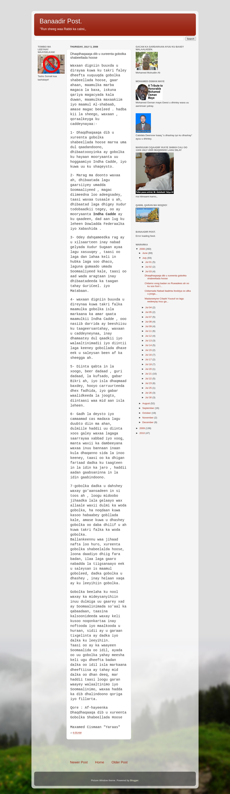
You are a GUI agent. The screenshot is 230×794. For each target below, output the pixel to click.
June (145, 253)
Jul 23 (148, 383)
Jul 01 (148, 262)
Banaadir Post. (61, 21)
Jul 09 (148, 326)
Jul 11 (148, 331)
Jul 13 (148, 340)
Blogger (134, 780)
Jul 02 (148, 266)
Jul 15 (148, 350)
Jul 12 (148, 336)
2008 (142, 249)
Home (99, 762)
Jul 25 (148, 388)
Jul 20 (148, 369)
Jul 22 (148, 378)
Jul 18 (148, 364)
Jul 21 (148, 373)
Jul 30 (148, 397)
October (147, 413)
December (148, 422)
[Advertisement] (112, 749)
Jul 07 (148, 317)
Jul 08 (148, 321)
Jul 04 (148, 307)
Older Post (120, 762)
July (144, 258)
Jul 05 (148, 312)
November (148, 417)
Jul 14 (148, 345)
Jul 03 (148, 271)
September (148, 408)
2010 (142, 433)
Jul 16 (148, 354)
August (146, 403)
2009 (142, 428)
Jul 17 (148, 359)
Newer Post (79, 762)
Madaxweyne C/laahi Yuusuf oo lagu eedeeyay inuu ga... (164, 300)
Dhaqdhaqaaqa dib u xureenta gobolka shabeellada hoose (166, 277)
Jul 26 (148, 392)
